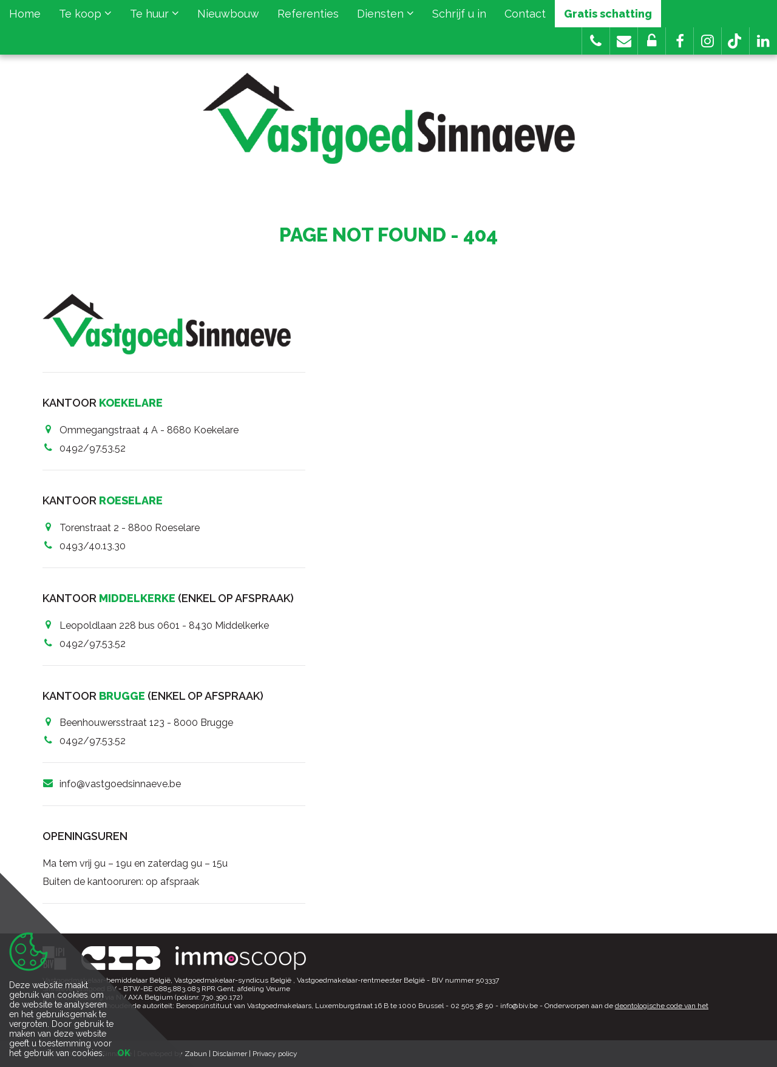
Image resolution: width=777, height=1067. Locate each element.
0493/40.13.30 (92, 546)
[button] (679, 41)
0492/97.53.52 (92, 448)
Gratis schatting (608, 13)
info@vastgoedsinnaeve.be (120, 784)
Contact (525, 13)
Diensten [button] (385, 13)
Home (25, 13)
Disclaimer (229, 1053)
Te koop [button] (85, 13)
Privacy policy (275, 1053)
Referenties (308, 13)
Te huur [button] (154, 13)
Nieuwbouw (228, 13)
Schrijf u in (459, 13)
